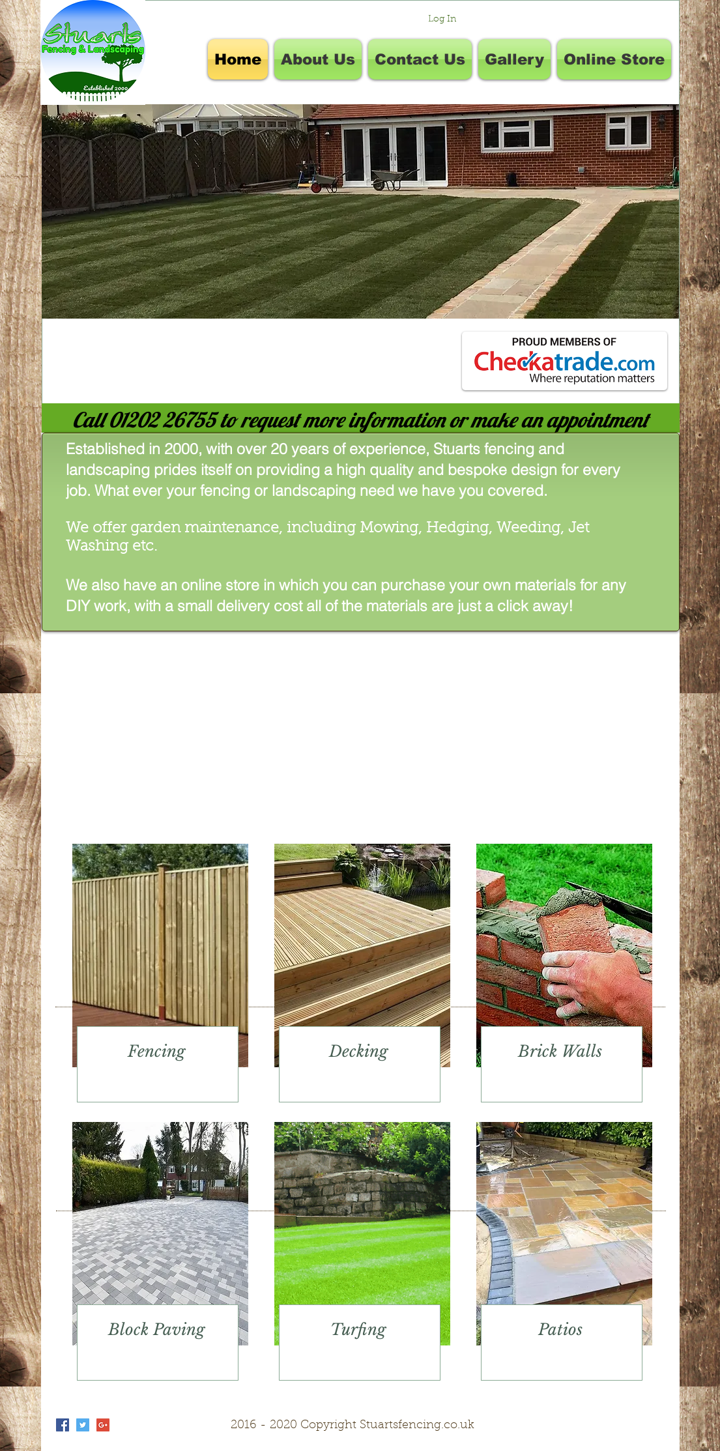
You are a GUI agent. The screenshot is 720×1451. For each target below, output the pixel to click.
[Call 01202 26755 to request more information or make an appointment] (361, 419)
